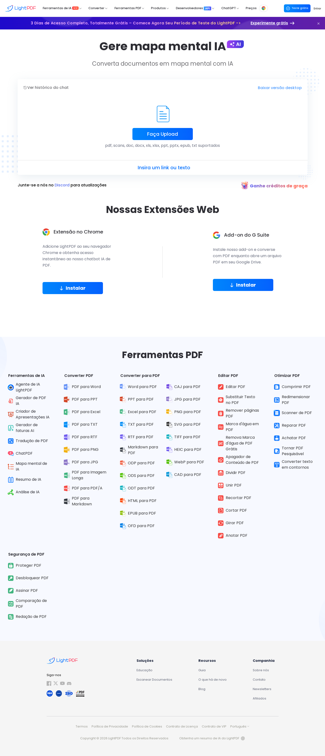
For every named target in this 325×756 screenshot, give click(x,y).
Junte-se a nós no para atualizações (62, 185)
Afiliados (259, 698)
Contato (259, 680)
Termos (82, 726)
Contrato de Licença (182, 726)
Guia (202, 670)
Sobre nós (261, 670)
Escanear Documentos (154, 680)
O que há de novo (212, 680)
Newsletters (262, 689)
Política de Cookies (147, 726)
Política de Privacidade (110, 726)
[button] (318, 23)
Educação (144, 670)
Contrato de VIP (214, 726)
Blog (201, 689)
